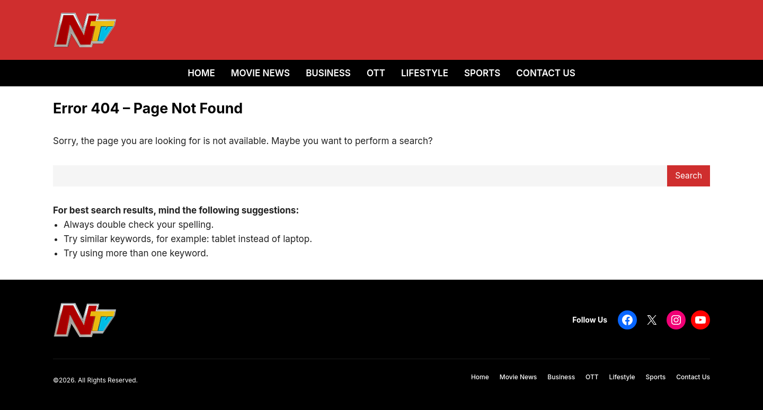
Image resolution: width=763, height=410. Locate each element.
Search (688, 176)
